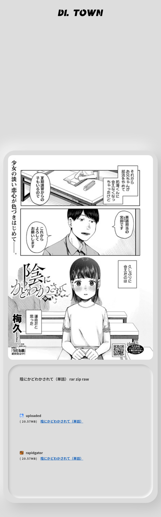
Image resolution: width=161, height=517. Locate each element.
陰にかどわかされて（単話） (61, 421)
